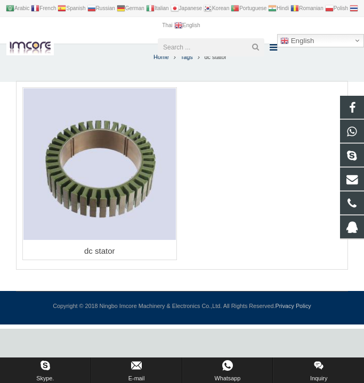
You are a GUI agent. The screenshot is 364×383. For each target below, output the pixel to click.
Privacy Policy (293, 320)
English (297, 41)
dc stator (99, 265)
